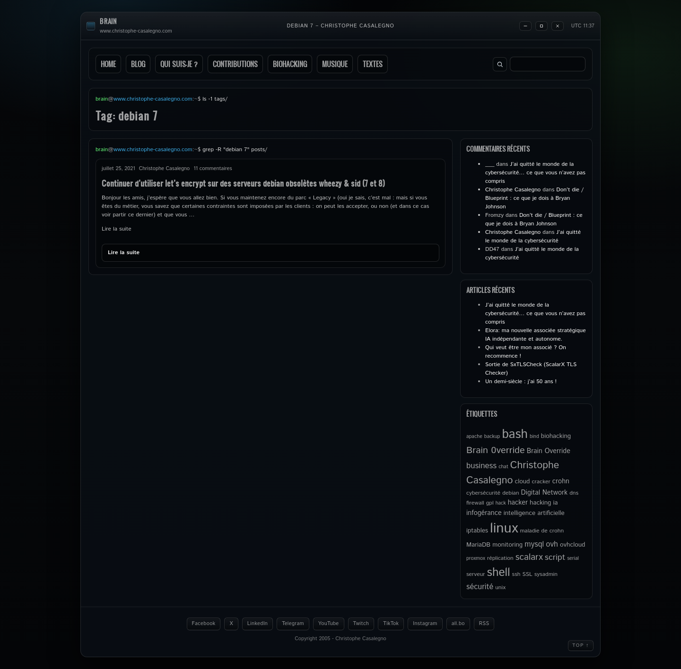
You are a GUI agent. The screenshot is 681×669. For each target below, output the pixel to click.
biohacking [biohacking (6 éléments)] (556, 436)
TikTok (391, 623)
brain (108, 21)
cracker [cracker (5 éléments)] (541, 482)
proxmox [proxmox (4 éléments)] (475, 558)
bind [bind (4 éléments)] (534, 436)
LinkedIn (257, 623)
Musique (335, 64)
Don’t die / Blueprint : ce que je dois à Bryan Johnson (534, 198)
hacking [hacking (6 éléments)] (540, 502)
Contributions (235, 64)
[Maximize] (541, 26)
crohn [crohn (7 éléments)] (560, 481)
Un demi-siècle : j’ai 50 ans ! (521, 381)
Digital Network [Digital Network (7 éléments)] (544, 492)
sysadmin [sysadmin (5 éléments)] (546, 574)
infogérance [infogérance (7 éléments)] (484, 513)
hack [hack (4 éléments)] (501, 503)
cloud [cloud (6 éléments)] (522, 481)
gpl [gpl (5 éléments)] (490, 503)
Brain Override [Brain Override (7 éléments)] (548, 451)
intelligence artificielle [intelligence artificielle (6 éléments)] (534, 513)
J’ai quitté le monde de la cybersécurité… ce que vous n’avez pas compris (535, 172)
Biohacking (290, 64)
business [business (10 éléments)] (481, 466)
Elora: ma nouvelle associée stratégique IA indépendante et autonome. (535, 334)
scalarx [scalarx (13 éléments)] (529, 557)
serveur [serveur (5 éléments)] (475, 574)
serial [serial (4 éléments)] (573, 558)
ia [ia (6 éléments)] (555, 502)
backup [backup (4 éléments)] (492, 436)
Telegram (293, 623)
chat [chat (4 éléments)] (503, 467)
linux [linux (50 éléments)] (504, 528)
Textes (373, 64)
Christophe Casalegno (513, 190)
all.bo (458, 623)
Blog (138, 64)
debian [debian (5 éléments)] (510, 493)
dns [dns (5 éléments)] (573, 493)
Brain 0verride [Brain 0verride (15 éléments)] (495, 450)
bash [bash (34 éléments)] (514, 434)
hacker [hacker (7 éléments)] (518, 502)
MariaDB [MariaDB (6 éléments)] (478, 544)
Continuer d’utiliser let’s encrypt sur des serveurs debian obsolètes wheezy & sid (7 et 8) (243, 183)
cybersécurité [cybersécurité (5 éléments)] (483, 493)
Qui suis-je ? (179, 64)
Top (580, 645)
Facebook (204, 623)
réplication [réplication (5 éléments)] (500, 558)
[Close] (557, 26)
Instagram (425, 623)
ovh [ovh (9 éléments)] (552, 544)
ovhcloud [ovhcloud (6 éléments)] (572, 544)
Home (108, 64)
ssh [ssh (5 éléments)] (516, 574)
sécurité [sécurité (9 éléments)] (479, 587)
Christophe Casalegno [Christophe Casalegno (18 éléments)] (512, 473)
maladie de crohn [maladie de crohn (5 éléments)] (542, 531)
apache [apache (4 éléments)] (474, 436)
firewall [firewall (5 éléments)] (475, 503)
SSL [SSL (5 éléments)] (527, 574)
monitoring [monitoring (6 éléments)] (507, 544)
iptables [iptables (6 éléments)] (477, 530)
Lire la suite (116, 229)
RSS (484, 623)
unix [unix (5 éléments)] (500, 587)
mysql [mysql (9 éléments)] (534, 544)
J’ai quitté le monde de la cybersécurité (533, 236)
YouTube (328, 623)
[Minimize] (525, 26)
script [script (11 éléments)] (555, 557)
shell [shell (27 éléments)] (498, 572)
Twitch (361, 623)
